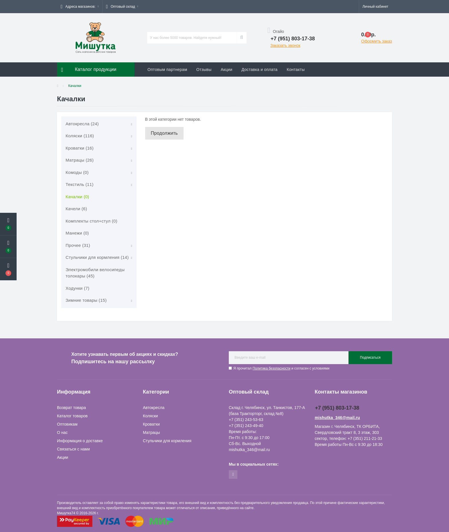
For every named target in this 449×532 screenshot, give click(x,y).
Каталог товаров (72, 416)
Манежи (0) (77, 233)
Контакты (296, 69)
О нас (62, 432)
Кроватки (151, 424)
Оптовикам (67, 424)
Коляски (150, 416)
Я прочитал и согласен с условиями (281, 368)
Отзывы (204, 69)
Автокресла (153, 407)
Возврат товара (71, 407)
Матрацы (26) (80, 160)
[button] (79, 6)
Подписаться (370, 358)
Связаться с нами (73, 449)
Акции (227, 69)
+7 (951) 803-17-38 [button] (337, 408)
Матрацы (151, 432)
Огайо (275, 31)
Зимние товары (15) (86, 300)
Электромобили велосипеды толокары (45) (95, 273)
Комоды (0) (77, 172)
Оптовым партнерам (167, 69)
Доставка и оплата (259, 69)
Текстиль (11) (79, 184)
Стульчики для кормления (167, 440)
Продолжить (164, 133)
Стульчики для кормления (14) (97, 257)
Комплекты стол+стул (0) (91, 221)
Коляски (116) (80, 135)
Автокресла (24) (82, 123)
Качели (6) (76, 208)
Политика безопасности (271, 368)
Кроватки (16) (80, 148)
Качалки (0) (77, 196)
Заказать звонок (285, 45)
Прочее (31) (78, 245)
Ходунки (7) (77, 288)
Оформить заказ (376, 41)
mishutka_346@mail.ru (337, 417)
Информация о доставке (80, 440)
